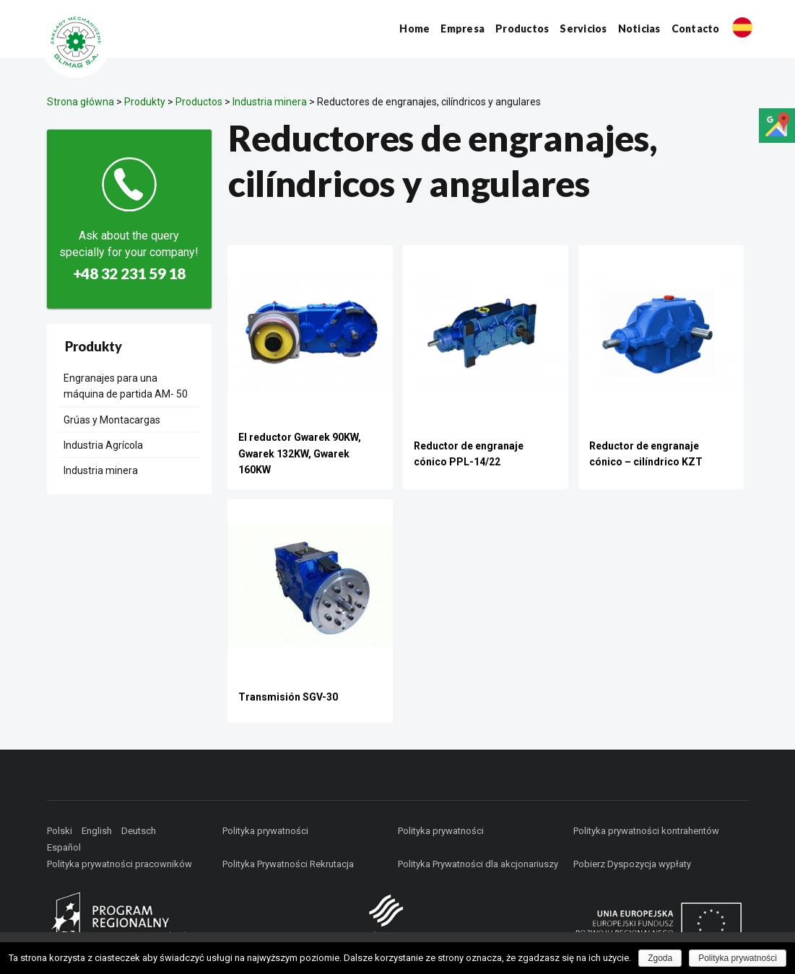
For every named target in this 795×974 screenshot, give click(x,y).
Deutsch (138, 830)
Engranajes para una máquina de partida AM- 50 (126, 385)
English (97, 830)
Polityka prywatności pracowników (119, 864)
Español (64, 847)
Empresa (462, 28)
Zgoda (660, 958)
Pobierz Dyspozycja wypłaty (632, 864)
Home (414, 28)
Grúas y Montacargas (112, 419)
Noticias (639, 28)
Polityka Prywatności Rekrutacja (288, 864)
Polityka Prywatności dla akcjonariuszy (478, 864)
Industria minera (101, 470)
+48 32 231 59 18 (129, 273)
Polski (59, 830)
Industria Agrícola (103, 445)
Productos (522, 28)
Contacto (696, 28)
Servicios (583, 28)
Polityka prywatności (265, 830)
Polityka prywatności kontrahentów (646, 830)
